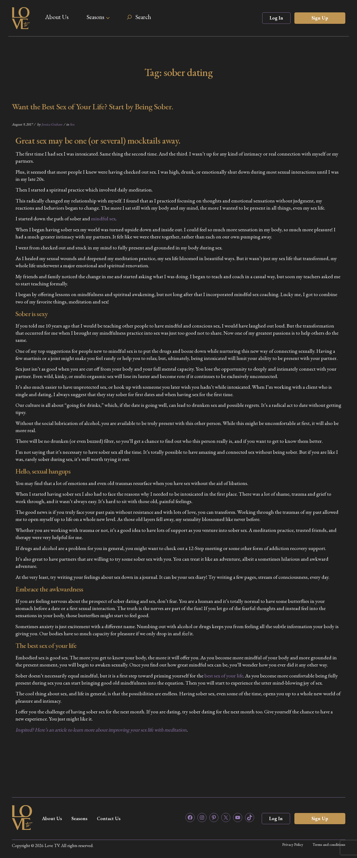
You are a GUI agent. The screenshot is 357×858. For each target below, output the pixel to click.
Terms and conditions (329, 844)
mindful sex (103, 218)
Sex (72, 124)
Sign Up (320, 18)
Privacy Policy (292, 844)
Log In (276, 18)
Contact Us (109, 818)
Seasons (95, 17)
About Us (57, 17)
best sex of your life (223, 675)
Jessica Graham (51, 124)
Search (143, 17)
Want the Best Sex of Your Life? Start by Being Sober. (92, 106)
